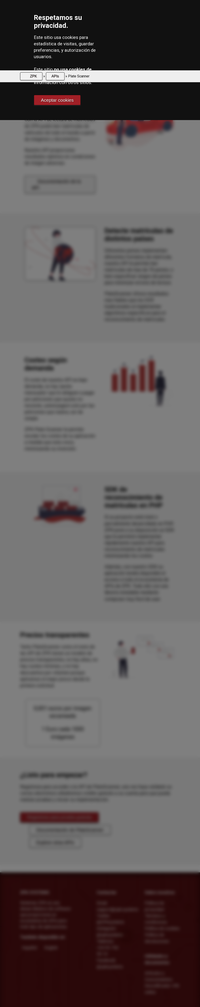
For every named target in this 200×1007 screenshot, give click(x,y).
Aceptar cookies (57, 100)
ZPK (33, 76)
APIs (55, 76)
